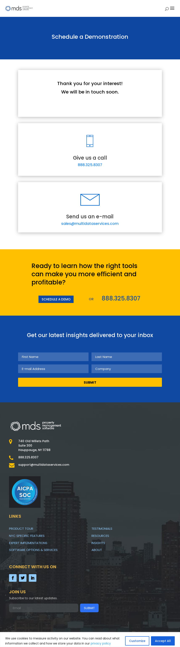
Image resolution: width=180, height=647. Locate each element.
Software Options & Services (33, 550)
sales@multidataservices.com (90, 223)
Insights (98, 543)
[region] (90, 639)
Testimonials (101, 528)
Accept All (163, 641)
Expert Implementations (28, 543)
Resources (100, 536)
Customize (137, 641)
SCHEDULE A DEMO (56, 299)
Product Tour (21, 528)
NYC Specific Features (27, 536)
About (96, 550)
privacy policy (101, 643)
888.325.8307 (90, 164)
